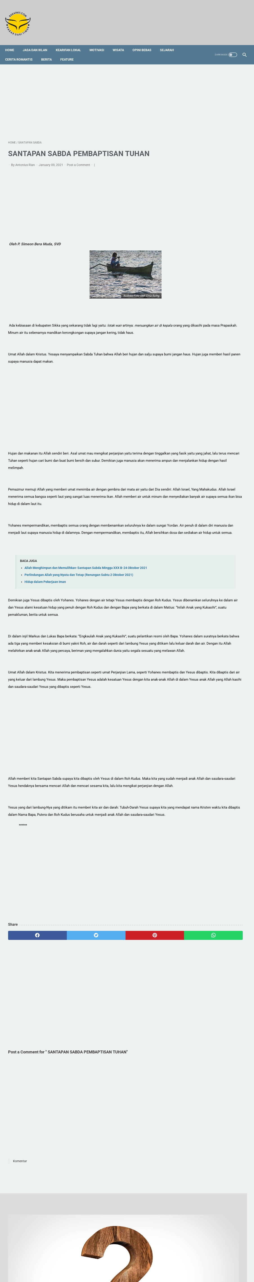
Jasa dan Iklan (38, 42)
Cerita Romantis (22, 52)
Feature (69, 52)
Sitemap (107, 1261)
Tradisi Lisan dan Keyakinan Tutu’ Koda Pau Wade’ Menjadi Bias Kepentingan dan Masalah (215, 198)
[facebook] (28, 1003)
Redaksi (91, 1261)
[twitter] (68, 1003)
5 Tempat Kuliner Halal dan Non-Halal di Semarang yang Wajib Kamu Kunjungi (213, 420)
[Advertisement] (87, 96)
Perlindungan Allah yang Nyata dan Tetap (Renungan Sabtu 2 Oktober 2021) (79, 599)
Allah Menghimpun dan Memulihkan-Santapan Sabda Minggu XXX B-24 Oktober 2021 (86, 592)
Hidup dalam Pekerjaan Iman (45, 606)
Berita (49, 52)
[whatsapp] (147, 1003)
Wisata (121, 42)
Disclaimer (146, 1261)
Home (12, 42)
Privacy (162, 1261)
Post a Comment (79, 160)
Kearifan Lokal (71, 42)
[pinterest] (108, 1003)
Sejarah (170, 42)
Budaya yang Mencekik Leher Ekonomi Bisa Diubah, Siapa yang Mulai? (214, 472)
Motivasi (99, 42)
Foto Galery (126, 1261)
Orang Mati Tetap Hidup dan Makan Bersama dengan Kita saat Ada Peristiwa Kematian (216, 179)
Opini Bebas (144, 42)
